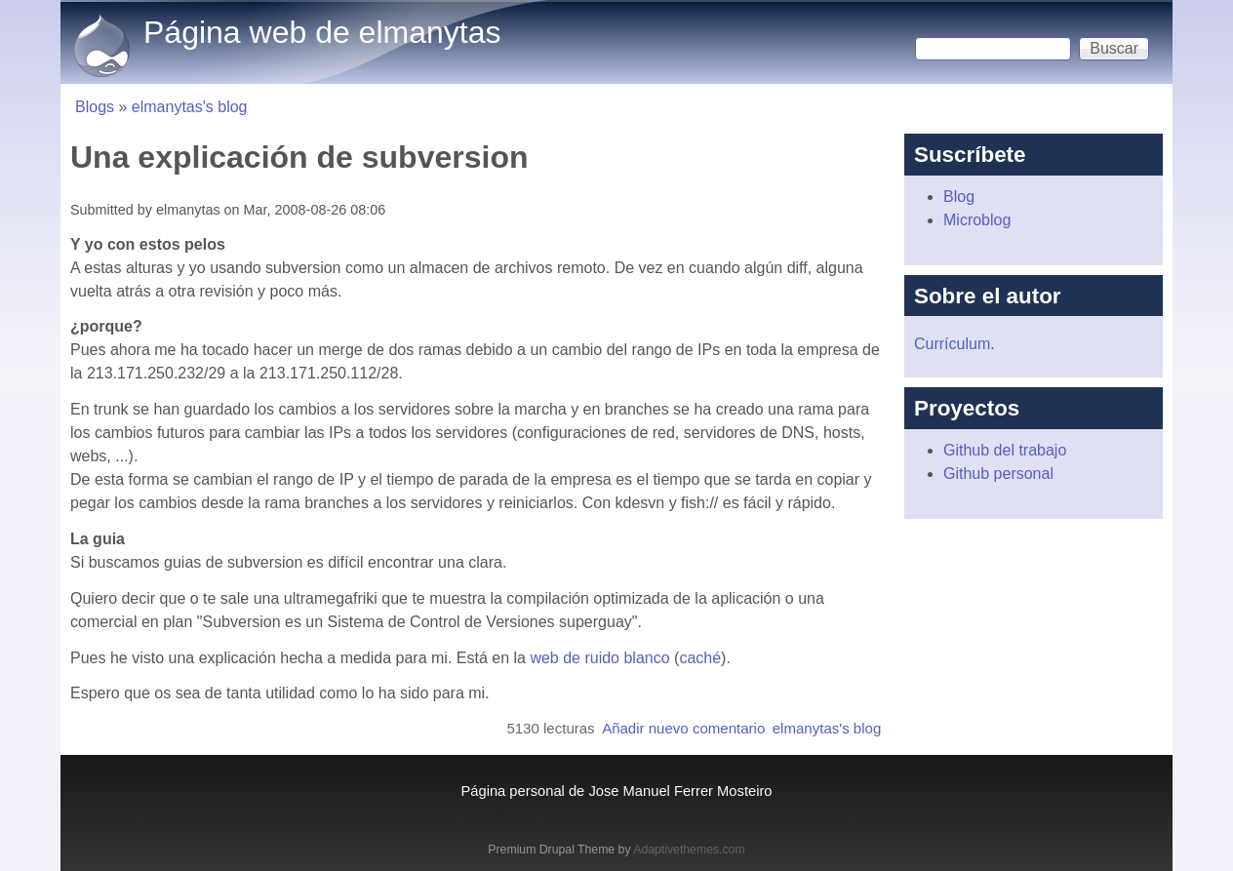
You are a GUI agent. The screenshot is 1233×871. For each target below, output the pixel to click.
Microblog (977, 220)
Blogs (94, 107)
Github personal (998, 473)
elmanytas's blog (190, 107)
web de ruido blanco (599, 658)
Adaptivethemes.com (688, 849)
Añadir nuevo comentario (683, 728)
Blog (958, 196)
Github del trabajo (1004, 450)
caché (700, 658)
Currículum (952, 344)
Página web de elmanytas (321, 32)
